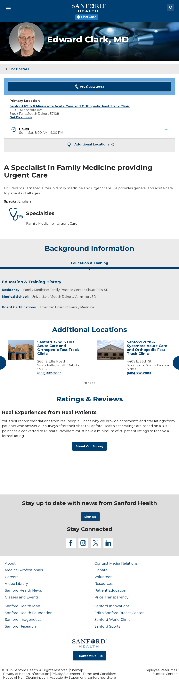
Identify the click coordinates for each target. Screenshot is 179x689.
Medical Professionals (24, 570)
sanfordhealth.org (102, 677)
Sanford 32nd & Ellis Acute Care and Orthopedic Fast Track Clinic (58, 348)
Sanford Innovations (112, 606)
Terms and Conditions (99, 674)
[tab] (89, 264)
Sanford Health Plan (22, 606)
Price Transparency (111, 597)
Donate (101, 570)
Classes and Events (22, 597)
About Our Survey (89, 446)
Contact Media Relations (116, 563)
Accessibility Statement (68, 677)
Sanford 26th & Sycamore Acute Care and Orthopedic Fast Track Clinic (147, 348)
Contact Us (87, 656)
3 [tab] (93, 383)
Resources (103, 583)
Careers (11, 577)
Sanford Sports (107, 626)
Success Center (165, 674)
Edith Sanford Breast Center (119, 613)
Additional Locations (91, 144)
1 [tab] (86, 383)
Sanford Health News (23, 590)
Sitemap (76, 670)
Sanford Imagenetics (23, 619)
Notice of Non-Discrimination (25, 677)
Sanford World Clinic (112, 619)
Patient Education (110, 590)
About (10, 563)
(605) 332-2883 (89, 86)
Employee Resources (160, 670)
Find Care (87, 17)
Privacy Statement (65, 674)
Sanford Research (20, 626)
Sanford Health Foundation (29, 613)
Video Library (16, 583)
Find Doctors (19, 69)
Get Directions (21, 117)
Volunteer (103, 577)
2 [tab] (89, 383)
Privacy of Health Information (26, 674)
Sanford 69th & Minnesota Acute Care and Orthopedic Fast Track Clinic (70, 106)
